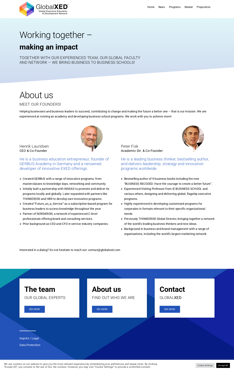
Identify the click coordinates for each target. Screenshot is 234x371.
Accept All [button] (223, 365)
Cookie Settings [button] (205, 365)
